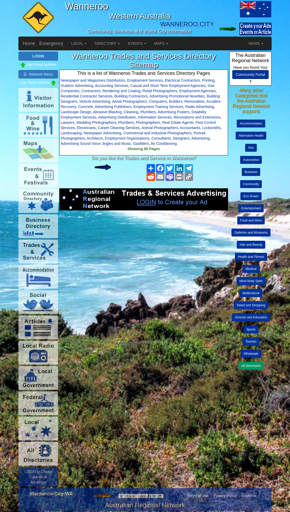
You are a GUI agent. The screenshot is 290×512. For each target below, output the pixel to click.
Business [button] (251, 172)
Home (29, 43)
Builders (175, 101)
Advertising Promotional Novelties (177, 96)
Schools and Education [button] (251, 317)
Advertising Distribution (117, 117)
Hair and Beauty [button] (251, 245)
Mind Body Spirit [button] (250, 281)
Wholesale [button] (251, 354)
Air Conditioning (164, 143)
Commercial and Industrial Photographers (157, 133)
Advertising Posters (174, 112)
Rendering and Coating (122, 91)
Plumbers (148, 112)
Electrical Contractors (182, 80)
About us (249, 496)
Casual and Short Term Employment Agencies (168, 85)
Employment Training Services (158, 107)
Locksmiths (211, 128)
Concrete (85, 107)
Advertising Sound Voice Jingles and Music (96, 143)
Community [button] (251, 184)
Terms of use (197, 496)
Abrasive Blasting (107, 112)
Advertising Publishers (113, 107)
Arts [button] (251, 148)
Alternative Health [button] (251, 135)
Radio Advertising (199, 107)
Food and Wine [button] (251, 220)
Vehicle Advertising (94, 101)
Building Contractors (131, 96)
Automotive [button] (251, 160)
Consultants (161, 138)
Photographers (148, 122)
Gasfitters (141, 143)
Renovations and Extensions (197, 117)
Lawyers (67, 122)
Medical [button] (250, 269)
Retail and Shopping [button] (251, 305)
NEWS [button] (256, 43)
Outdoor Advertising (77, 85)
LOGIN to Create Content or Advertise (38, 477)
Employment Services (145, 80)
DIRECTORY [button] (107, 43)
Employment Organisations (127, 138)
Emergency (51, 43)
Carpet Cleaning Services (119, 128)
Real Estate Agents (178, 122)
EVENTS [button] (137, 43)
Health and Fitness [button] (251, 257)
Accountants (190, 128)
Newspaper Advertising (102, 133)
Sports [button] (251, 329)
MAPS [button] (161, 43)
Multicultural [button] (251, 293)
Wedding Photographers (96, 122)
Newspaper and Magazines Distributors (93, 80)
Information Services (155, 117)
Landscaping (71, 133)
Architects (95, 138)
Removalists (194, 101)
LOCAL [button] (79, 43)
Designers (181, 138)
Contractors (90, 91)
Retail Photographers (160, 91)
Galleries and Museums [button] (251, 232)
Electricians (86, 128)
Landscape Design (76, 112)
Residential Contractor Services (86, 96)
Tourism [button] (251, 341)
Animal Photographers (160, 128)
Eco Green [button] (250, 196)
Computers (158, 101)
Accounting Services (111, 85)
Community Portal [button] (250, 74)
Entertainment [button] (251, 208)
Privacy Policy (225, 496)
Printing (208, 80)
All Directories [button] (251, 366)
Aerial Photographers (129, 101)
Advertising (200, 138)
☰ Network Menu (38, 74)
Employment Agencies (197, 91)
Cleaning (131, 112)
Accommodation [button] (251, 123)
